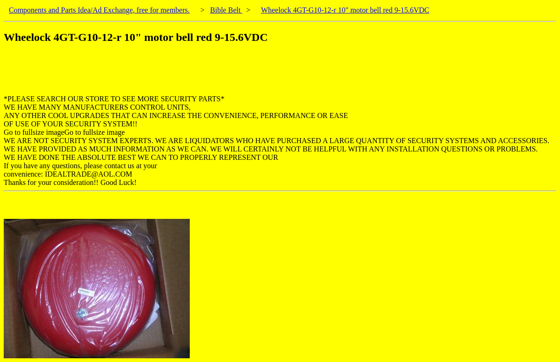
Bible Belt (226, 10)
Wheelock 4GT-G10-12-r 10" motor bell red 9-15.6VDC (345, 10)
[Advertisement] (173, 74)
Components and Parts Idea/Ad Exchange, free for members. (99, 10)
